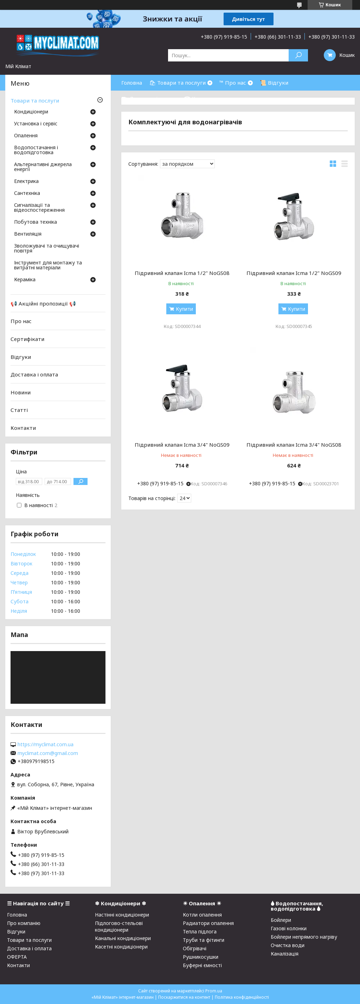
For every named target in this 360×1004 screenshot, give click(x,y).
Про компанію (23, 923)
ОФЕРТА (17, 956)
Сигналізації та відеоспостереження (39, 208)
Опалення (26, 136)
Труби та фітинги (203, 940)
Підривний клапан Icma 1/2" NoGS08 (182, 273)
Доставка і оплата (34, 374)
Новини (21, 392)
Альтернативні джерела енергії (43, 167)
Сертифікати (27, 338)
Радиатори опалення (208, 923)
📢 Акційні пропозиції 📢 (43, 303)
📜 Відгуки (274, 82)
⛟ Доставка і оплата (149, 98)
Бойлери (281, 920)
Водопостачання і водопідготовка (36, 150)
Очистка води (287, 945)
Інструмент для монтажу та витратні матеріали (48, 265)
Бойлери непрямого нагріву (304, 936)
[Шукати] (298, 55)
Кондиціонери (31, 112)
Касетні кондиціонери (121, 946)
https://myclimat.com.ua (45, 744)
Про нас (21, 320)
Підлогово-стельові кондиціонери (119, 926)
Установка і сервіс (35, 124)
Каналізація (284, 953)
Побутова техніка (35, 222)
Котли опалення (202, 914)
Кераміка (25, 280)
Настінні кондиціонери (122, 914)
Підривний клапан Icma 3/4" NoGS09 (182, 444)
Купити (184, 309)
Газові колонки (289, 928)
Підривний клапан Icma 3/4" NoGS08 (293, 444)
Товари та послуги (35, 100)
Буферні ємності (202, 965)
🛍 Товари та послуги (177, 82)
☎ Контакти (200, 98)
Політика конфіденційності (242, 997)
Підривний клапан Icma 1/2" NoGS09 (293, 273)
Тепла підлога (200, 931)
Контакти (23, 427)
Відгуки (21, 356)
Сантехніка (27, 193)
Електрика (26, 181)
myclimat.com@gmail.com (48, 753)
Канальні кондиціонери (123, 938)
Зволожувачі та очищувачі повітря (46, 248)
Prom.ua (213, 991)
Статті (19, 409)
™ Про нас (232, 82)
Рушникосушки (200, 956)
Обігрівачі (194, 948)
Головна (131, 82)
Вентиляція (27, 234)
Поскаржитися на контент (184, 997)
